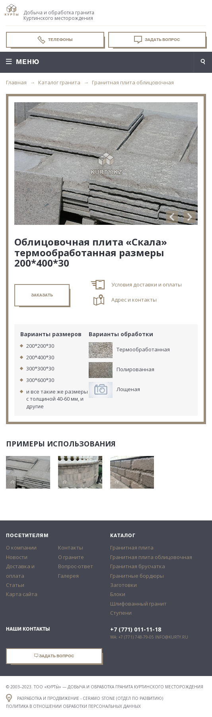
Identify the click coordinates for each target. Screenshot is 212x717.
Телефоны (55, 40)
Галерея (68, 575)
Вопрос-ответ (75, 566)
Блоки (117, 594)
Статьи (15, 584)
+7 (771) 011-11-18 (135, 629)
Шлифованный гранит (138, 603)
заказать (42, 295)
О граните (71, 557)
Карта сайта (21, 594)
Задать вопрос (157, 40)
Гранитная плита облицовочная (133, 82)
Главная (16, 82)
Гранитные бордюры (137, 575)
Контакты (70, 547)
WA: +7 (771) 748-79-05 (132, 637)
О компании (21, 547)
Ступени (121, 612)
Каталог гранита (59, 82)
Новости (16, 557)
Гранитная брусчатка (137, 566)
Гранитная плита (132, 547)
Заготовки (123, 584)
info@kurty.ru (171, 637)
